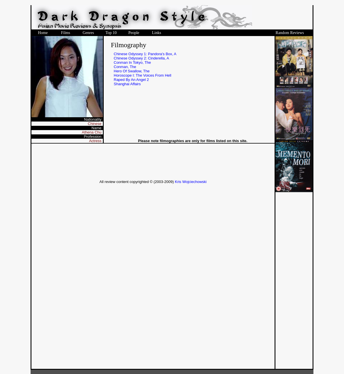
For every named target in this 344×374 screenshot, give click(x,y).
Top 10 (111, 33)
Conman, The (125, 67)
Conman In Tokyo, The (132, 62)
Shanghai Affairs (127, 84)
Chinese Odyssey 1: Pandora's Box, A (145, 54)
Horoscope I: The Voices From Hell (142, 75)
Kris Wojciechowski (191, 182)
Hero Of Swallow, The (131, 71)
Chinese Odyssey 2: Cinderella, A (141, 58)
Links (156, 33)
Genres (88, 33)
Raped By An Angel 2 (131, 79)
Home (43, 33)
